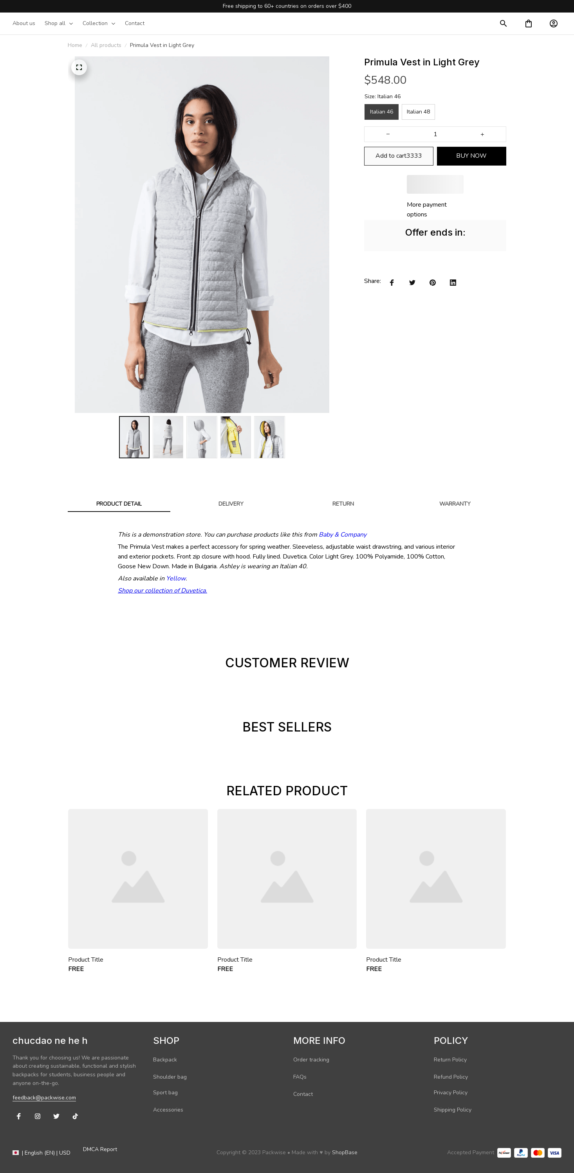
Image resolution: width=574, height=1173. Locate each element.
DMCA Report (100, 1149)
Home (75, 45)
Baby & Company (342, 534)
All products (106, 45)
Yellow (176, 578)
